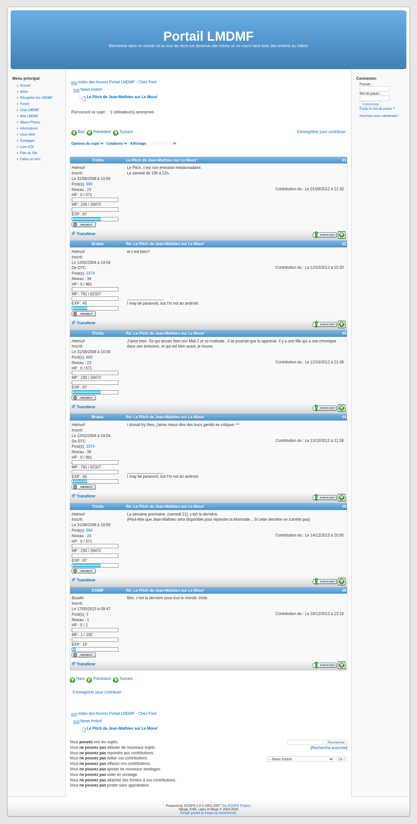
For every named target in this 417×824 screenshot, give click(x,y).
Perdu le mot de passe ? (377, 108)
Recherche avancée (329, 748)
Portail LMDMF (208, 36)
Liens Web (27, 134)
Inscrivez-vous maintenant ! (379, 116)
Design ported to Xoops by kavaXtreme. (208, 813)
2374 (90, 273)
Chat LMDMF (29, 110)
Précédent (102, 132)
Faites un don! (30, 159)
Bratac (98, 244)
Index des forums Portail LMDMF (106, 82)
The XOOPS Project (235, 806)
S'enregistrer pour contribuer (321, 132)
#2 (344, 244)
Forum (24, 104)
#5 (344, 506)
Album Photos (30, 122)
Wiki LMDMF (29, 116)
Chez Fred (147, 82)
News (24, 91)
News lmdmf (91, 89)
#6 (344, 590)
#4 (344, 417)
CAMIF (98, 590)
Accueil (25, 85)
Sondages (27, 140)
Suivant (126, 132)
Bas (81, 132)
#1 (344, 160)
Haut (80, 678)
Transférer (84, 234)
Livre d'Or (27, 147)
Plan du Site (28, 153)
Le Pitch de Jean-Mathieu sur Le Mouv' (122, 97)
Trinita (98, 160)
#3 (344, 333)
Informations (29, 128)
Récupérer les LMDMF (36, 97)
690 (89, 184)
